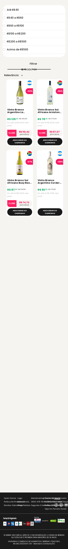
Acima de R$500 (15, 49)
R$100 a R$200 (14, 33)
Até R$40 (11, 10)
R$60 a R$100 (13, 26)
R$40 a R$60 (13, 18)
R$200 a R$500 (14, 41)
